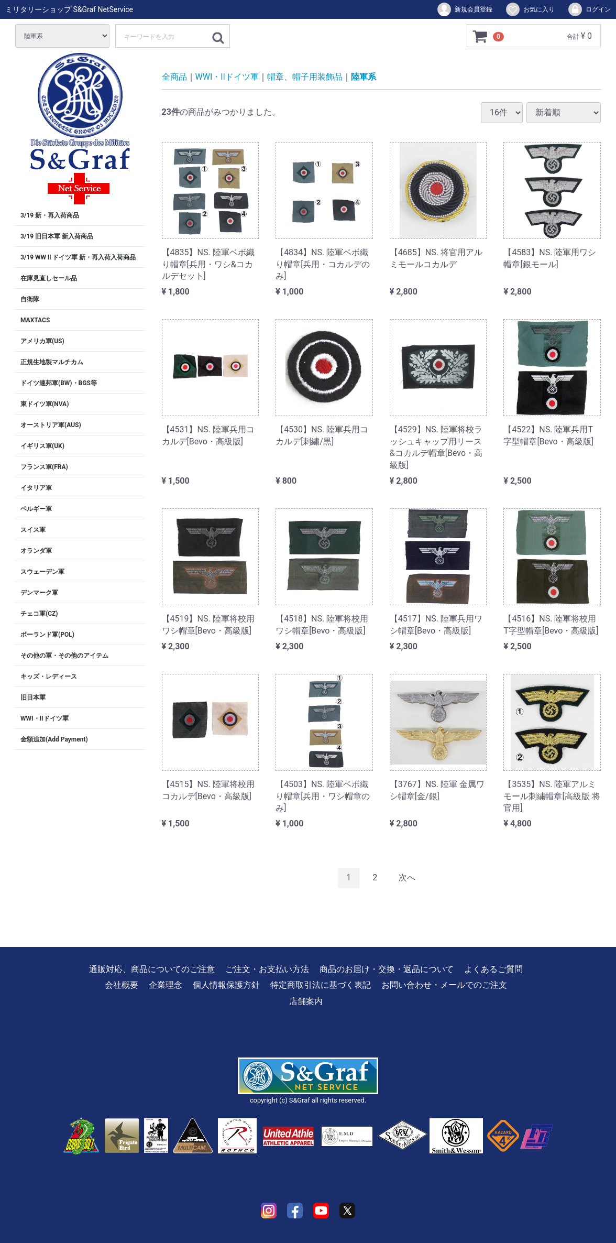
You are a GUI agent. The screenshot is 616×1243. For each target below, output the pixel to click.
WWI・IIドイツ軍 (44, 718)
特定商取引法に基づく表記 (320, 985)
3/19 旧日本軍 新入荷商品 (56, 236)
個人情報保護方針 (226, 985)
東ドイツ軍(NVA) (44, 404)
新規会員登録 (464, 9)
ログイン (589, 9)
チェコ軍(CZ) (39, 613)
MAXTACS (35, 320)
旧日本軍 (33, 697)
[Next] (407, 878)
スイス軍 (33, 529)
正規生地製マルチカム (51, 362)
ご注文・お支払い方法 (267, 969)
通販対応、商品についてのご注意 (152, 969)
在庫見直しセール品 (48, 278)
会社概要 (121, 985)
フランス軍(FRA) (44, 467)
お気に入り (530, 9)
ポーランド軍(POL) (47, 634)
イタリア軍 (36, 488)
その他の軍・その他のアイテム (64, 655)
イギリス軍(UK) (42, 446)
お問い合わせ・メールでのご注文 (444, 985)
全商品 (174, 77)
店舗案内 (306, 1001)
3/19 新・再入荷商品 (49, 215)
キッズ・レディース (48, 676)
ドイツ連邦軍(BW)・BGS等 (58, 383)
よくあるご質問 (493, 969)
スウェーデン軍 (42, 571)
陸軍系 (363, 77)
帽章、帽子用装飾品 (305, 77)
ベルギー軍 (36, 509)
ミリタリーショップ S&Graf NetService (69, 9)
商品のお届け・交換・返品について (387, 969)
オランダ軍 (36, 550)
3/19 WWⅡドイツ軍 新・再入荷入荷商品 (78, 257)
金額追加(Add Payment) (54, 739)
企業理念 (165, 985)
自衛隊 (29, 299)
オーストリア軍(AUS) (50, 425)
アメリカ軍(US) (42, 341)
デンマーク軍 (39, 592)
